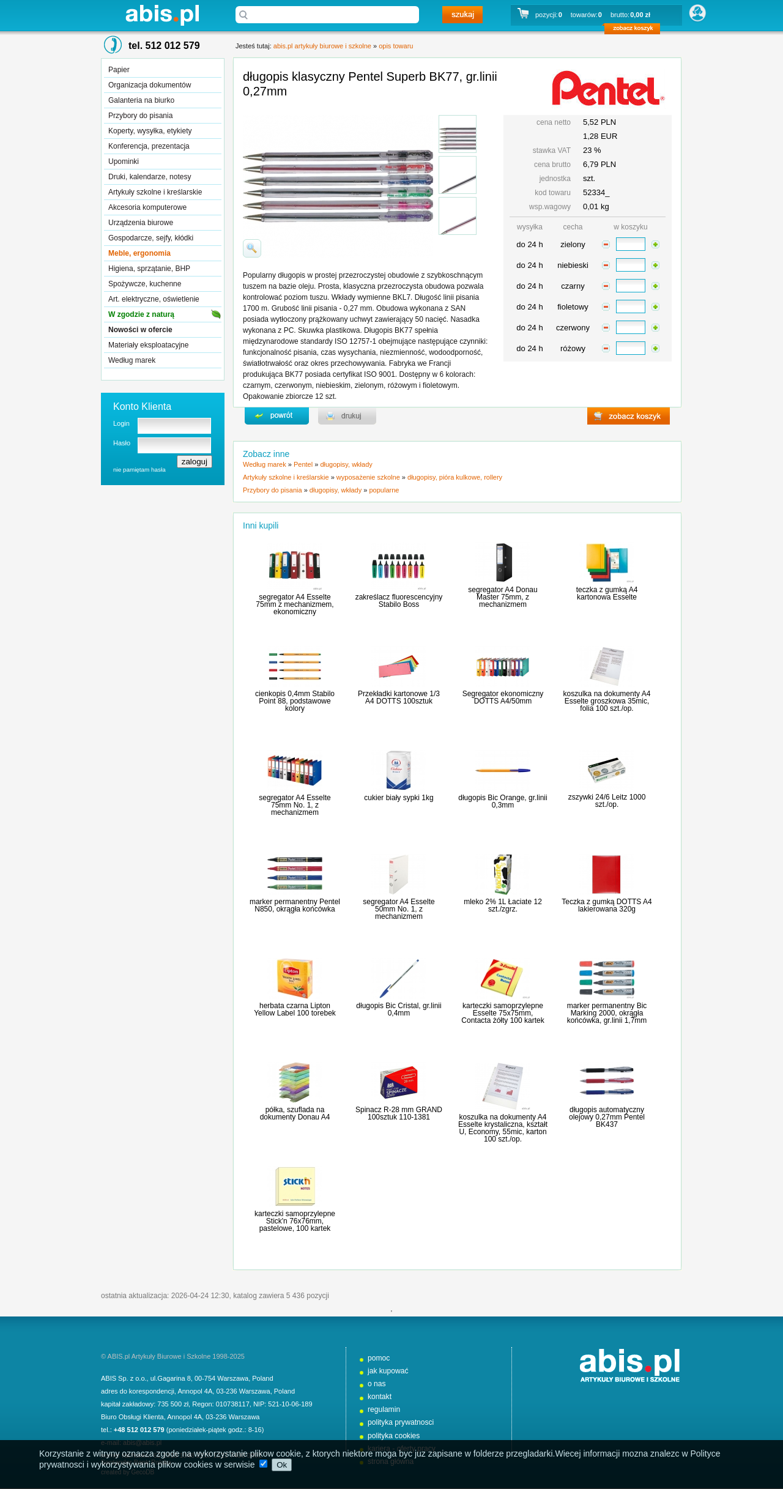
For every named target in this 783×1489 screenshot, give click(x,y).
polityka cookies (394, 1435)
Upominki (123, 161)
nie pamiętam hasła (139, 469)
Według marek (131, 360)
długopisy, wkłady (346, 464)
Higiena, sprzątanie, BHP (149, 268)
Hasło (121, 443)
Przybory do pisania (140, 115)
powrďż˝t (277, 416)
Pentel (303, 464)
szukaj (462, 14)
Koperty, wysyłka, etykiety (150, 131)
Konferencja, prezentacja (149, 146)
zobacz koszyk (636, 30)
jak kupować (388, 1371)
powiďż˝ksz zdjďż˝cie (252, 248)
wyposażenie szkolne (368, 477)
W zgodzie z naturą (141, 314)
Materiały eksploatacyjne (148, 345)
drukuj (347, 416)
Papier (119, 69)
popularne (384, 490)
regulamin (384, 1409)
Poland (262, 1378)
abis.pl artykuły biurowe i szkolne (162, 15)
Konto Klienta (142, 406)
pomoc (379, 1358)
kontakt (380, 1396)
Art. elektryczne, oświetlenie (153, 299)
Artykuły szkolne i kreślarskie (155, 192)
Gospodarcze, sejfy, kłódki (150, 238)
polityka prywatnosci (401, 1422)
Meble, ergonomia (139, 253)
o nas (377, 1383)
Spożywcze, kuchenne (144, 284)
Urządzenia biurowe (140, 222)
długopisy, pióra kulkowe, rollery (454, 477)
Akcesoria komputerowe (147, 207)
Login (121, 423)
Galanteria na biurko (141, 100)
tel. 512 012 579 (164, 45)
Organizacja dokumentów (149, 85)
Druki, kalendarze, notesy (149, 177)
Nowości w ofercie (140, 329)
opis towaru (396, 46)
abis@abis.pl (142, 1442)
